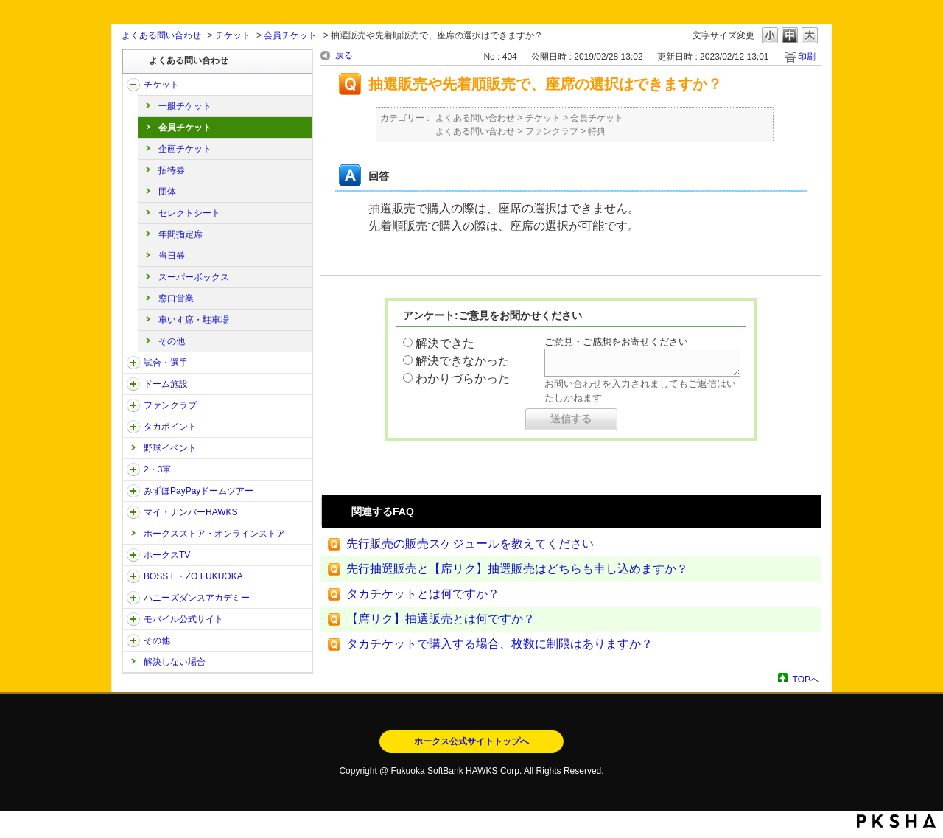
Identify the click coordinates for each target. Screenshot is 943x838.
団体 (167, 191)
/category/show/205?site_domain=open (133, 555)
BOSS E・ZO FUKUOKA (193, 576)
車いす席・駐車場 (193, 320)
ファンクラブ (170, 405)
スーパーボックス (193, 277)
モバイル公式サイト (183, 619)
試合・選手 (166, 362)
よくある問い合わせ (161, 35)
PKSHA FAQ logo (896, 821)
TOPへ (806, 679)
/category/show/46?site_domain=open (133, 512)
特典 (597, 131)
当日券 (171, 256)
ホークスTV (167, 555)
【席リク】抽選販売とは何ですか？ (440, 618)
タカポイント (170, 427)
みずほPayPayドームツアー (198, 491)
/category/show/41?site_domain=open (133, 426)
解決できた (445, 343)
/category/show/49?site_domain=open (133, 640)
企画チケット (184, 149)
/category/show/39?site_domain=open (133, 384)
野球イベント (170, 448)
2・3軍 (157, 469)
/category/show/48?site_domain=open (133, 619)
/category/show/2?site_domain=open (133, 84)
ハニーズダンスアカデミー (197, 598)
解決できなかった (463, 361)
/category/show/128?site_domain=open (133, 576)
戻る (344, 55)
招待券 (171, 170)
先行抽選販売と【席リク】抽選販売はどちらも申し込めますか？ (517, 568)
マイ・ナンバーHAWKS (191, 512)
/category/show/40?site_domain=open (133, 405)
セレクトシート (189, 213)
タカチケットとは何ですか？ (422, 593)
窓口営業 (176, 298)
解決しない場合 (175, 662)
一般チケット (184, 106)
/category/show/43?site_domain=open (133, 469)
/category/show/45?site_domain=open (133, 490)
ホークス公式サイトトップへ (471, 741)
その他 (171, 341)
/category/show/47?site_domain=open (133, 597)
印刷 (807, 57)
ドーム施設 (166, 384)
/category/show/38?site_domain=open (133, 362)
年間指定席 (180, 234)
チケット (232, 35)
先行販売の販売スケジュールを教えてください (470, 543)
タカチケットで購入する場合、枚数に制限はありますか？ (499, 644)
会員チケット (290, 35)
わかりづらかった (463, 378)
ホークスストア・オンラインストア (214, 533)
